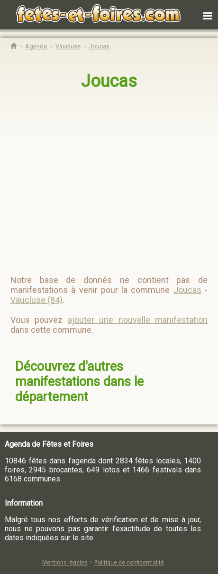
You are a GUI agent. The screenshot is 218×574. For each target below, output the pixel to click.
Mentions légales (65, 562)
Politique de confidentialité (129, 562)
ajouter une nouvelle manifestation (138, 320)
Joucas (109, 81)
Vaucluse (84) (36, 300)
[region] (109, 178)
